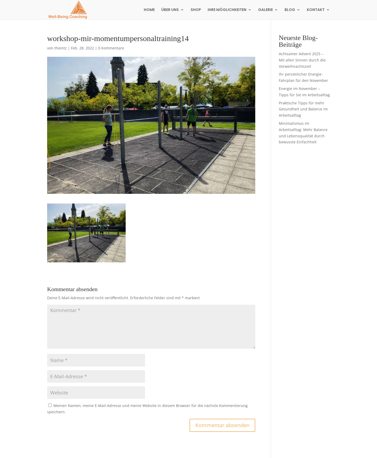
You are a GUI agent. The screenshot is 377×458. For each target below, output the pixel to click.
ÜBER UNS (170, 10)
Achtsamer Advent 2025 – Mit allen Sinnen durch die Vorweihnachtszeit (302, 60)
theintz (60, 48)
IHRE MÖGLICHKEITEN (227, 10)
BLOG (290, 10)
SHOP (196, 10)
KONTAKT (316, 10)
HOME (149, 10)
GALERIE (265, 10)
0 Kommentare (111, 48)
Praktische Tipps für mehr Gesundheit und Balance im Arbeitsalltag (303, 109)
